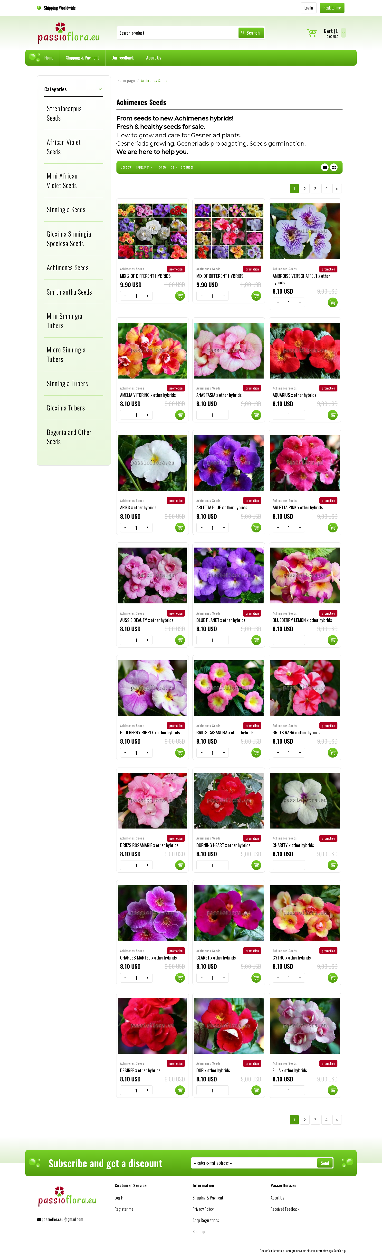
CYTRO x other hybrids (292, 957)
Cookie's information (272, 1250)
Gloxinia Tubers (66, 407)
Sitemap (199, 1231)
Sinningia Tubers (67, 383)
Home (49, 57)
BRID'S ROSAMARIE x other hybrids (149, 844)
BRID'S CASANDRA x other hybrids (225, 732)
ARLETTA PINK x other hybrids (298, 507)
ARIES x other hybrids (138, 507)
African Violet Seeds (64, 146)
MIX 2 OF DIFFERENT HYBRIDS (145, 275)
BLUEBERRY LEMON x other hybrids (302, 619)
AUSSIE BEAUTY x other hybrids (146, 619)
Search (250, 33)
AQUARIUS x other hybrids (294, 394)
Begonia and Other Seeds (69, 436)
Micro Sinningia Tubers (66, 354)
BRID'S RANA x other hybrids (296, 732)
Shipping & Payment (82, 57)
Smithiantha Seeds (69, 292)
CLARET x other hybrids (216, 957)
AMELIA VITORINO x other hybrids (148, 394)
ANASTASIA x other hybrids (219, 394)
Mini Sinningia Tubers (64, 320)
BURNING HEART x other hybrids (223, 844)
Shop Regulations (206, 1220)
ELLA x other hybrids (290, 1069)
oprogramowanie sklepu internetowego (309, 1250)
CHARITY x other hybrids (293, 844)
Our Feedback (123, 57)
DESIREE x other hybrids (140, 1069)
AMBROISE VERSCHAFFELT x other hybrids (301, 278)
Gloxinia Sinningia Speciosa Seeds (69, 238)
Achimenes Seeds (68, 267)
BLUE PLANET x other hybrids (221, 619)
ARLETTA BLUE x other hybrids (221, 507)
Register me (124, 1209)
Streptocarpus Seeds (64, 113)
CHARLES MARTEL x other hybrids (148, 957)
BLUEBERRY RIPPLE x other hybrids (150, 732)
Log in (119, 1197)
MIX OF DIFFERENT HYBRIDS (220, 275)
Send (325, 1163)
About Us (153, 57)
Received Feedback (285, 1209)
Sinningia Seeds (66, 209)
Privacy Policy (203, 1209)
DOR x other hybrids (213, 1069)
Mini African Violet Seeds (62, 180)
